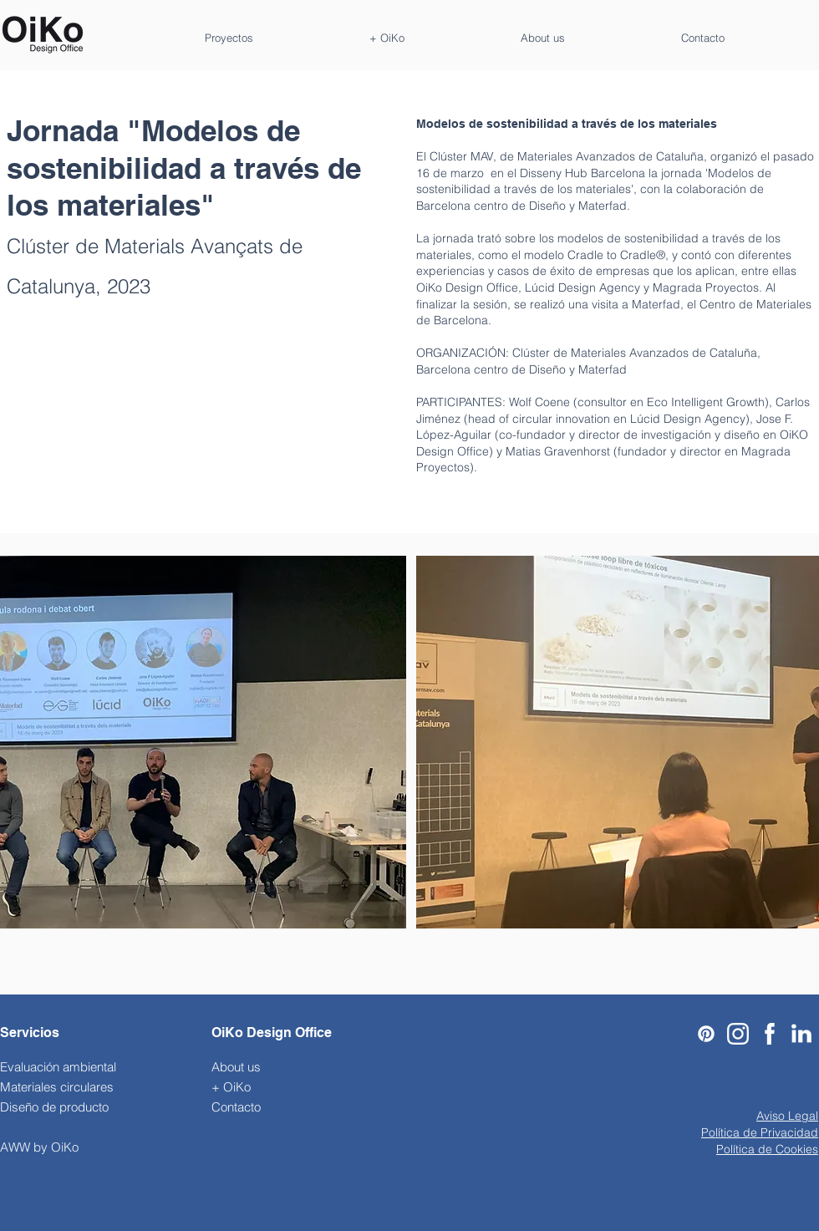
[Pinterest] (706, 1034)
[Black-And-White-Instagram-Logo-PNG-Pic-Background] (738, 1034)
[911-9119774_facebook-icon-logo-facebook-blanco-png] (770, 1034)
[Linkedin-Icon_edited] (801, 1034)
